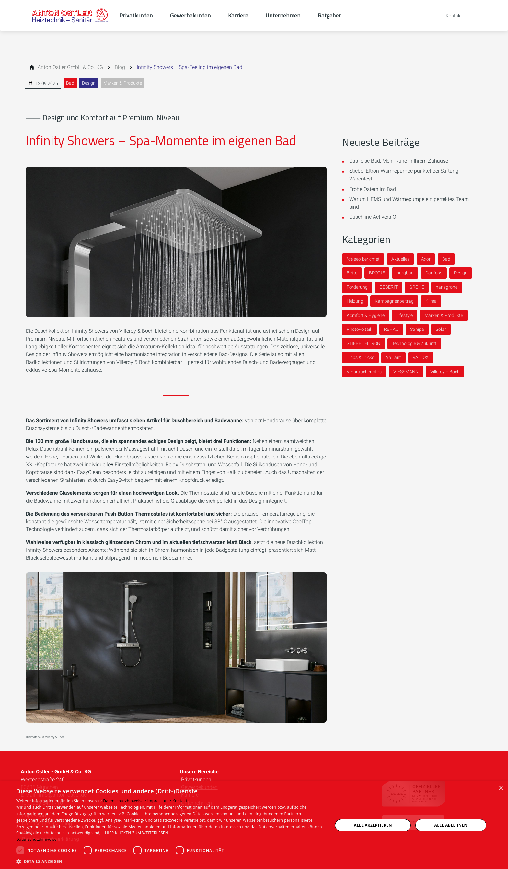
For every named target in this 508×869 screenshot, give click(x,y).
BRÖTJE (377, 272)
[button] (169, 861)
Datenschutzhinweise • (125, 801)
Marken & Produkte (122, 83)
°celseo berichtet (363, 258)
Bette (352, 272)
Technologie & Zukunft (414, 343)
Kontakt (179, 801)
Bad (70, 83)
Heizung (355, 301)
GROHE (416, 287)
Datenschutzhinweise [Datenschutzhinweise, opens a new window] (36, 839)
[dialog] (254, 825)
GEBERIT (388, 287)
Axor (426, 258)
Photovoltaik (359, 329)
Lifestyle (404, 315)
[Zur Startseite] (70, 16)
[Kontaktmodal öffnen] (449, 15)
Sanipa (417, 329)
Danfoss (433, 272)
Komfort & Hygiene (366, 315)
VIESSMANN (406, 371)
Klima (431, 301)
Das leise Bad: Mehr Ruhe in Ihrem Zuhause (398, 161)
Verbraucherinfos (364, 371)
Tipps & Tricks (360, 357)
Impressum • (160, 801)
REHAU (391, 329)
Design (89, 83)
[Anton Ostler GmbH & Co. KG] (70, 67)
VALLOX (421, 357)
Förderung (357, 287)
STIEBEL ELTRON (363, 343)
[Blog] (120, 67)
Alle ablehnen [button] (451, 825)
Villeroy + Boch (445, 371)
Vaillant (393, 357)
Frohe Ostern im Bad (372, 189)
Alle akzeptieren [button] (373, 825)
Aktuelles (400, 258)
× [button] (500, 788)
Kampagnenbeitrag (394, 301)
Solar (441, 329)
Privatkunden (196, 779)
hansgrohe (446, 287)
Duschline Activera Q (372, 217)
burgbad (405, 272)
